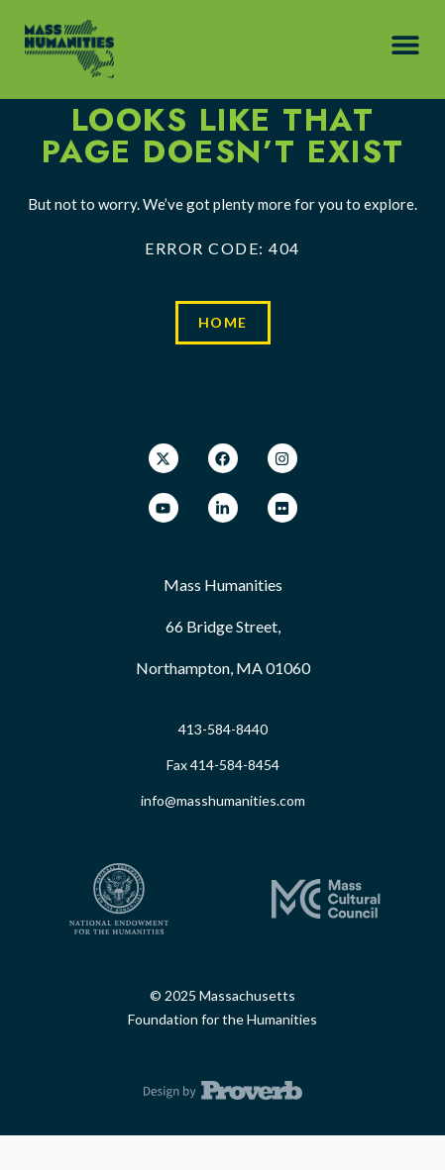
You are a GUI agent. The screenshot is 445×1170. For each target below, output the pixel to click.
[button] (405, 44)
